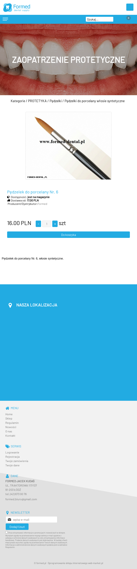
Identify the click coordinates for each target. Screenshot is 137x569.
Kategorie (18, 101)
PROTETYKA (37, 101)
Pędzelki (56, 101)
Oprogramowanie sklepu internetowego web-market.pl (75, 563)
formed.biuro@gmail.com (21, 499)
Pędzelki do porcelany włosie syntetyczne (95, 101)
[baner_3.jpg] (68, 59)
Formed (42, 203)
